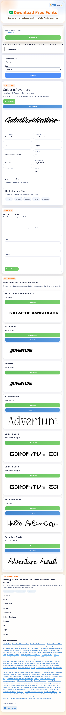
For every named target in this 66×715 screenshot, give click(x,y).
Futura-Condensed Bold (10, 668)
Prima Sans (30, 670)
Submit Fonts (7, 604)
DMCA (5, 630)
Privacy (5, 634)
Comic (33, 513)
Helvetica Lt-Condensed (17, 661)
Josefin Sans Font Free (9, 692)
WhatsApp (45, 199)
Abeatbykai (45, 646)
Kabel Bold (47, 672)
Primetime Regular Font (18, 646)
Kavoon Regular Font (40, 681)
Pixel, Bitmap (32, 106)
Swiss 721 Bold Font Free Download (37, 689)
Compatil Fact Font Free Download (12, 687)
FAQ (4, 625)
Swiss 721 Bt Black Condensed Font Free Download (25, 674)
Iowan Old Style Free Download (34, 692)
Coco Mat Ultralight (24, 668)
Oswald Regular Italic (53, 694)
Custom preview (11, 58)
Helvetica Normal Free (31, 685)
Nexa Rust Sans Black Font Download (13, 685)
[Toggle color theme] (56, 5)
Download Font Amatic (50, 692)
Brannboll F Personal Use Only (49, 663)
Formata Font (36, 676)
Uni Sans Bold (27, 676)
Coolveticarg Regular (26, 672)
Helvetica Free (7, 644)
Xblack (33, 668)
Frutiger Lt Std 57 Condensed (50, 674)
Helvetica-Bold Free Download (16, 659)
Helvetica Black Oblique (45, 687)
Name (6, 239)
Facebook (18, 199)
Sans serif (32, 550)
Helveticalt (22, 696)
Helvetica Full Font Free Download (50, 665)
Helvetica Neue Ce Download (29, 683)
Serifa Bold (43, 685)
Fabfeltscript (34, 648)
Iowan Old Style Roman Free (20, 644)
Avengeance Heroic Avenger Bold (30, 654)
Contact (6, 621)
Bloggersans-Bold (53, 685)
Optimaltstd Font (15, 694)
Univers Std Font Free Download (12, 676)
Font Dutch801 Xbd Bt (35, 652)
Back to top (10, 708)
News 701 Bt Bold (54, 689)
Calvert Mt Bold (11, 689)
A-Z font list (7, 613)
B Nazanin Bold (47, 652)
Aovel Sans (56, 683)
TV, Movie (33, 340)
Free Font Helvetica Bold (31, 665)
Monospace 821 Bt (51, 657)
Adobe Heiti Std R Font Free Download (40, 698)
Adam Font (55, 670)
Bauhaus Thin (25, 694)
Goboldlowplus (18, 663)
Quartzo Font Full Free (30, 687)
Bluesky (27, 199)
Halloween (32, 410)
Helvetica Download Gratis (44, 668)
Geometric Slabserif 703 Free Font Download (20, 678)
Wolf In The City (20, 670)
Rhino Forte (47, 659)
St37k (42, 657)
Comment (8, 254)
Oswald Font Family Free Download (13, 665)
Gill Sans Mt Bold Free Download (12, 650)
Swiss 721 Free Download (31, 663)
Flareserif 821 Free (47, 654)
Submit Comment (11, 269)
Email (6, 247)
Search (33, 37)
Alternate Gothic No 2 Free (47, 650)
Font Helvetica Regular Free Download (51, 648)
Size (6, 66)
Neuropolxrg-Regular (9, 681)
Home (5, 599)
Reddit (36, 199)
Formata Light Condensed (30, 650)
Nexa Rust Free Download (47, 678)
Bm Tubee (20, 692)
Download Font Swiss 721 (38, 694)
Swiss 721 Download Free (17, 657)
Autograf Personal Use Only (11, 672)
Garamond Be (38, 672)
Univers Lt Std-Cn (24, 648)
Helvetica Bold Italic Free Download (17, 652)
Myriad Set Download (13, 654)
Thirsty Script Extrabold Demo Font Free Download (41, 696)
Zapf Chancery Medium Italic (34, 659)
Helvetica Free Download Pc (25, 681)
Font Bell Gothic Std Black (10, 648)
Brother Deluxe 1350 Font (33, 646)
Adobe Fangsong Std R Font (19, 698)
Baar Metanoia (21, 689)
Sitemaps (6, 608)
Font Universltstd (15, 683)
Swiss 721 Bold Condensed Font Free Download (39, 661)
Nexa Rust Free (45, 676)
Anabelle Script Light (46, 683)
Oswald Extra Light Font (32, 657)
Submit (33, 75)
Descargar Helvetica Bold (10, 696)
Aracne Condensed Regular (43, 670)
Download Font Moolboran (37, 644)
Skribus (36, 678)
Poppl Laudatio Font (56, 646)
